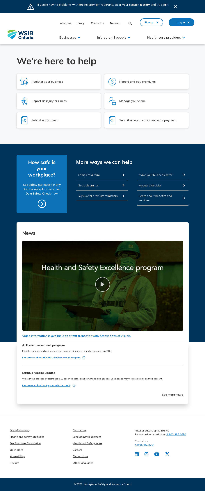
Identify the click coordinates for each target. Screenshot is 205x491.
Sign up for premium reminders (98, 196)
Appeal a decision (150, 185)
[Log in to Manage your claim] (146, 101)
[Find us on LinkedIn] (137, 455)
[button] (102, 284)
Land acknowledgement (87, 436)
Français (115, 23)
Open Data (16, 450)
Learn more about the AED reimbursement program (51, 357)
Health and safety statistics (27, 436)
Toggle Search (130, 23)
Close (175, 6)
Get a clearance (88, 185)
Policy (81, 23)
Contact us (97, 23)
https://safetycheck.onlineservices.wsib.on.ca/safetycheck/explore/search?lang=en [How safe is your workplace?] (42, 204)
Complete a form (89, 175)
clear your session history (132, 4)
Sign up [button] (149, 22)
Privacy (14, 463)
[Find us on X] (167, 455)
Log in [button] (181, 22)
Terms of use (80, 456)
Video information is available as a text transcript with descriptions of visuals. (76, 336)
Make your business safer (155, 175)
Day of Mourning (20, 430)
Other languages (83, 463)
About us (65, 23)
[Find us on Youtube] (156, 455)
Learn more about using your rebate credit (46, 385)
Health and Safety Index (87, 443)
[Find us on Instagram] (146, 455)
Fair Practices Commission (25, 443)
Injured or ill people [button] (111, 37)
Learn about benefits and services (155, 198)
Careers (77, 450)
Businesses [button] (67, 37)
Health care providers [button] (164, 37)
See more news (172, 394)
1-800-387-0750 (176, 434)
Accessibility (17, 456)
